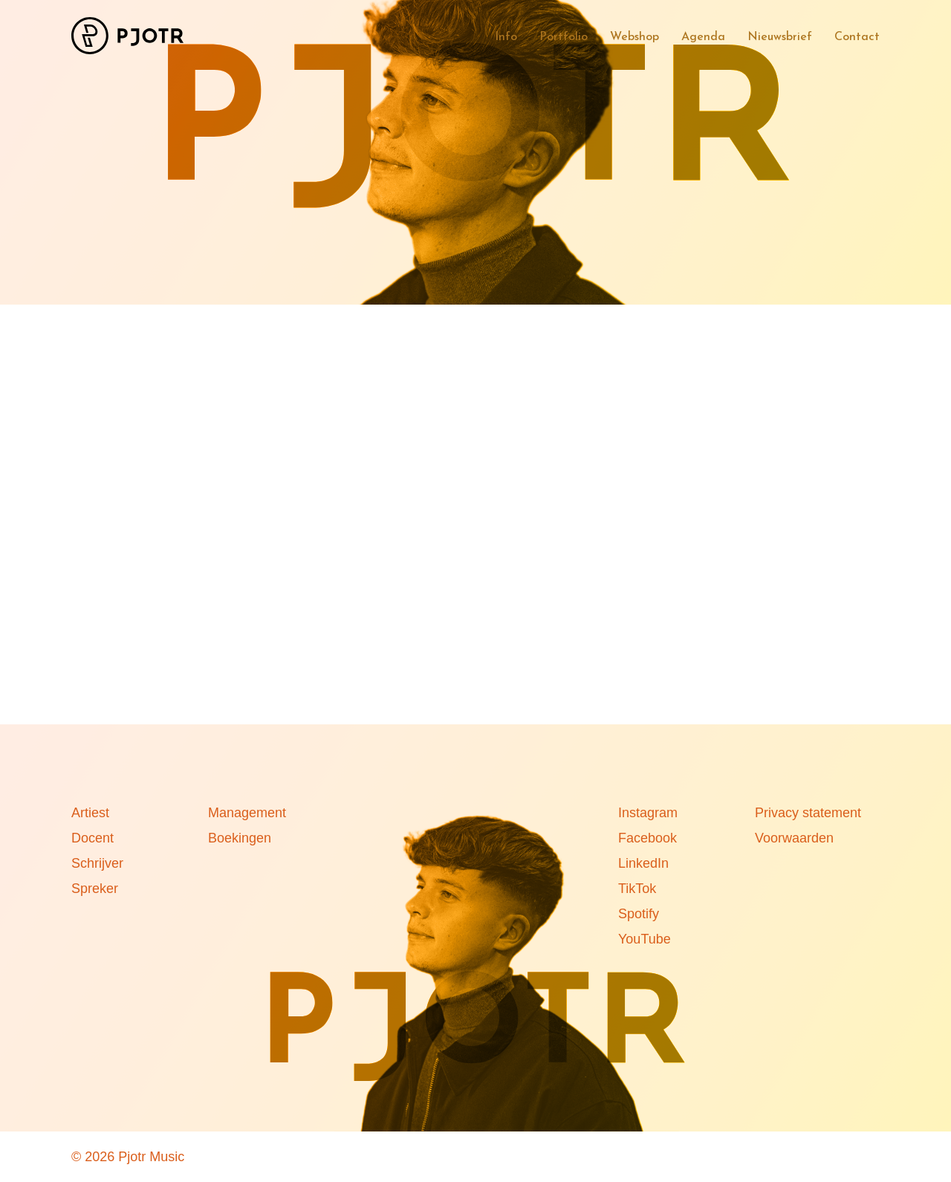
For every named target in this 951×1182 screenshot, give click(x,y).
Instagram (648, 812)
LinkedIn (643, 863)
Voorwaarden (794, 838)
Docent (92, 838)
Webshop (634, 37)
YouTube (644, 939)
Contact (857, 37)
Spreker (94, 888)
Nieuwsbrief (779, 37)
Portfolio (563, 37)
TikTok (637, 888)
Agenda (703, 37)
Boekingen (239, 838)
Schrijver (97, 863)
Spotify (638, 913)
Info (506, 37)
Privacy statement (808, 812)
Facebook (647, 838)
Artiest (90, 812)
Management (247, 812)
